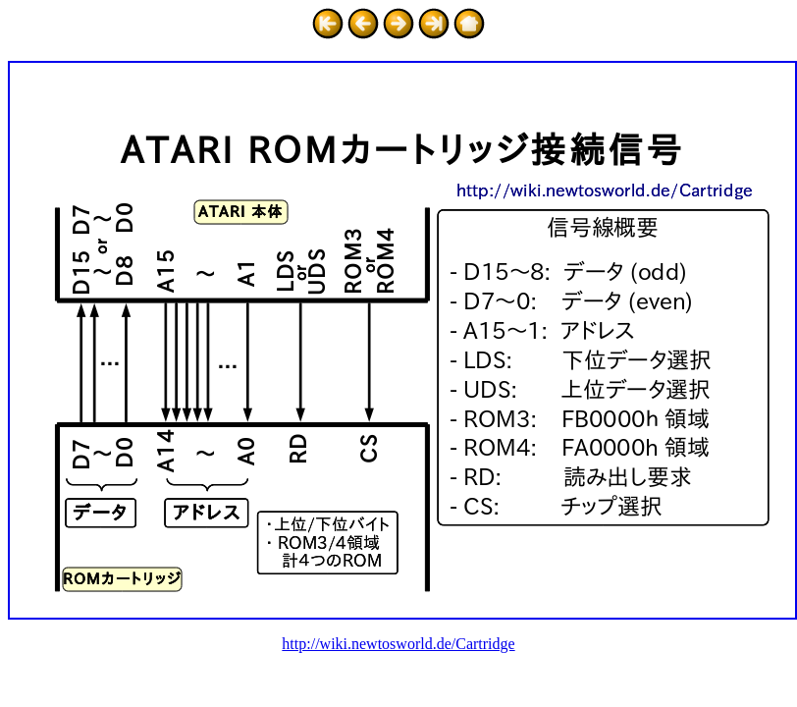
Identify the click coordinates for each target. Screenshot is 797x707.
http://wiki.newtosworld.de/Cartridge (398, 643)
